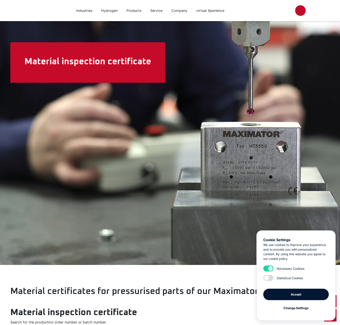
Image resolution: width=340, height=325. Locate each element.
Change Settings (296, 308)
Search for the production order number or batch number (58, 322)
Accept (296, 294)
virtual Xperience (210, 10)
